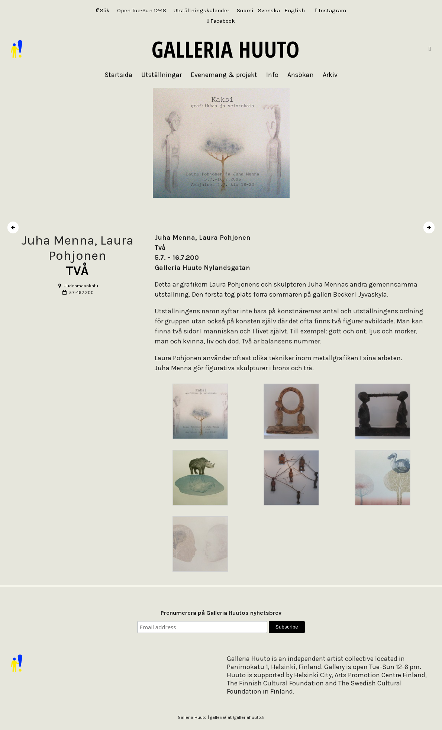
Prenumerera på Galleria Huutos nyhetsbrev (221, 612)
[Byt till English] (294, 10)
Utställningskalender (201, 10)
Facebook (221, 20)
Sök (103, 10)
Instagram (330, 10)
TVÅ (77, 270)
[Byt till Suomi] (245, 10)
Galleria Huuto (225, 49)
